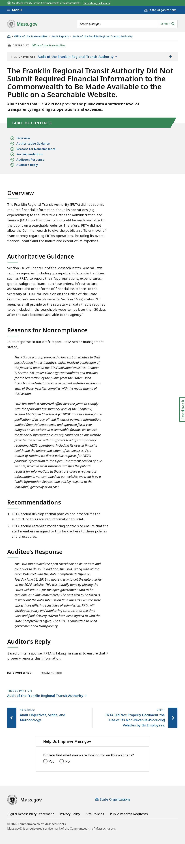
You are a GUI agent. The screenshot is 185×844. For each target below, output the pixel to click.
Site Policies (95, 814)
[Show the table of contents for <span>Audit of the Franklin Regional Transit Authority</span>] (170, 56)
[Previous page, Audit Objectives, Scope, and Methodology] (11, 718)
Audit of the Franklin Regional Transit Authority (102, 36)
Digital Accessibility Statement (30, 814)
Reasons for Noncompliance (36, 149)
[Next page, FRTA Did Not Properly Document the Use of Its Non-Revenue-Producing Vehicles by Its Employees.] (172, 718)
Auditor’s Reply (27, 165)
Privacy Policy (70, 814)
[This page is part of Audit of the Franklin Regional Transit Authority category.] (47, 695)
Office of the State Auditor (31, 36)
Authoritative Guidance (33, 144)
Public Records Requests (129, 814)
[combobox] (127, 24)
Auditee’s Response (30, 160)
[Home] (9, 36)
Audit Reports (60, 36)
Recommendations (29, 154)
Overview (23, 138)
